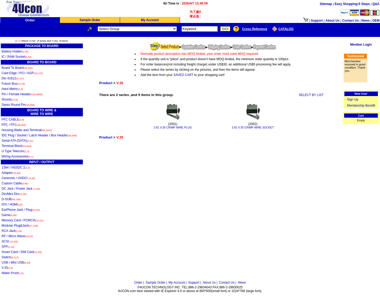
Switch (10, 257)
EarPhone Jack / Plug (21, 210)
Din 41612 (13, 78)
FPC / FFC (14, 125)
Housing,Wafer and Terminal (27, 130)
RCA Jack (12, 231)
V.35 (7, 268)
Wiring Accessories (18, 156)
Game (9, 215)
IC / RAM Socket (16, 57)
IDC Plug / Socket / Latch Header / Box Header (39, 135)
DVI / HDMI (12, 204)
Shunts (10, 99)
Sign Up (352, 99)
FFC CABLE (13, 119)
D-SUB (11, 199)
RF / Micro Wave (17, 236)
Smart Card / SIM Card (22, 252)
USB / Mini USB (16, 262)
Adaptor (11, 173)
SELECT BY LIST (311, 95)
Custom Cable (15, 183)
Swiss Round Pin (18, 105)
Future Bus (13, 83)
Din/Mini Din (14, 194)
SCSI (10, 241)
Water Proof (12, 273)
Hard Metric (12, 89)
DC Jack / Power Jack (21, 188)
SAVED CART (183, 75)
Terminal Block (16, 146)
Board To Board (17, 68)
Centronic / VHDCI (18, 178)
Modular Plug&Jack (20, 225)
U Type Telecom (15, 151)
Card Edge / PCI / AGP (22, 73)
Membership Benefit (361, 105)
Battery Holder (15, 51)
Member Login (361, 44)
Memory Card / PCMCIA (23, 220)
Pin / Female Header (22, 94)
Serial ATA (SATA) (17, 140)
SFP (8, 247)
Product (105, 83)
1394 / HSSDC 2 (16, 167)
